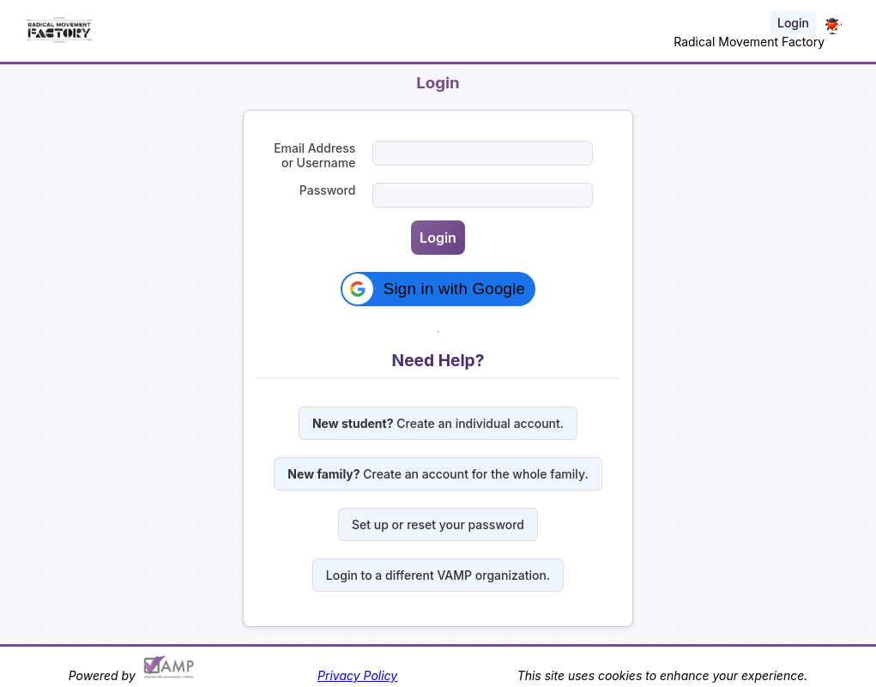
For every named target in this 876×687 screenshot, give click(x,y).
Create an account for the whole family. (437, 474)
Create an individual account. (438, 423)
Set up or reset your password (438, 524)
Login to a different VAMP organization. (438, 575)
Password (327, 190)
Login (793, 22)
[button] (438, 289)
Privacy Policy (357, 675)
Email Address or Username (314, 155)
